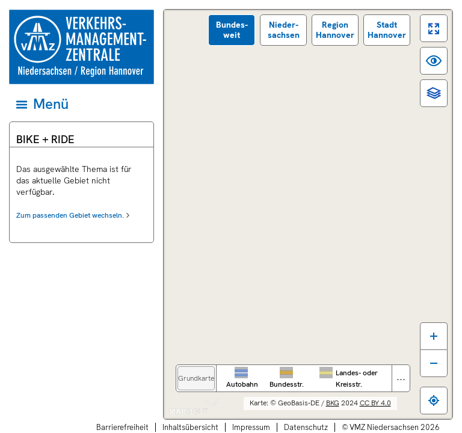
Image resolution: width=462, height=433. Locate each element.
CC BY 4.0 (375, 403)
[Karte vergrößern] (434, 335)
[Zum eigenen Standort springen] (434, 400)
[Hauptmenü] (80, 104)
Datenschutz (306, 427)
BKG (332, 403)
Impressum (251, 427)
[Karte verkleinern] (434, 363)
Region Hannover (335, 29)
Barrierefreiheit (122, 427)
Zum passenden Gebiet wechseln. (70, 215)
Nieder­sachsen (284, 29)
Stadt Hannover (387, 29)
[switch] (433, 28)
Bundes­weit (232, 29)
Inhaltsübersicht (190, 427)
